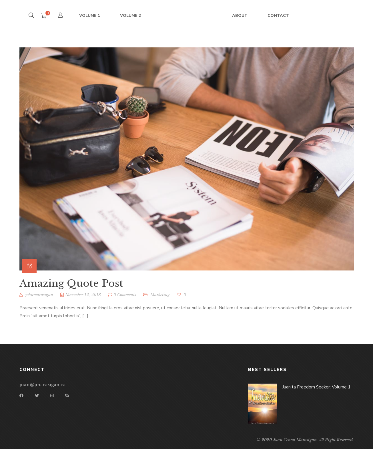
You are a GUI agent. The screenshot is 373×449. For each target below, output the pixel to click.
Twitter (37, 396)
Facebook (21, 396)
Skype (67, 396)
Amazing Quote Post (71, 288)
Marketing (160, 299)
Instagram (52, 396)
